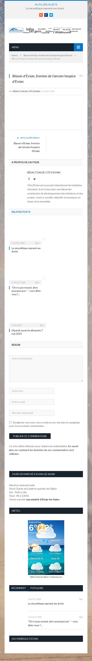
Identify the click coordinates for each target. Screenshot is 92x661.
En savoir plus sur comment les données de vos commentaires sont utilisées (43, 450)
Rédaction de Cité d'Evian (26, 91)
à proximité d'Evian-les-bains (43, 499)
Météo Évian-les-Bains (39, 577)
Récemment (18, 588)
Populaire (36, 588)
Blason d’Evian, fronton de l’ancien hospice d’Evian (27, 147)
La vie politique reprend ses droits (45, 8)
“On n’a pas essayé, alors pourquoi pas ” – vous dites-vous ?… (26, 291)
